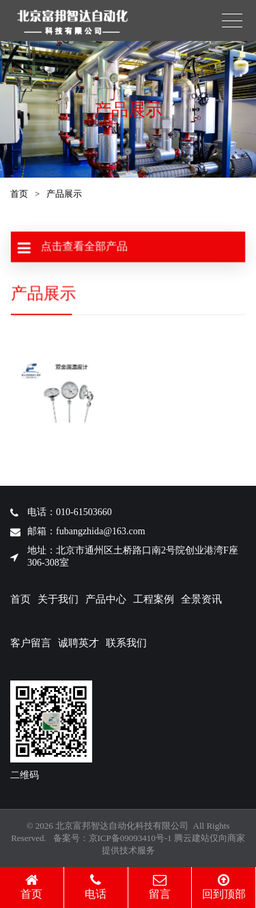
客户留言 (30, 642)
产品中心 (105, 599)
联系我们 (126, 642)
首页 (19, 194)
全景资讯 (201, 599)
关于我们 (58, 599)
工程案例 (153, 599)
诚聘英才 (78, 642)
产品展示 (64, 194)
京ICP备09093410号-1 (130, 838)
